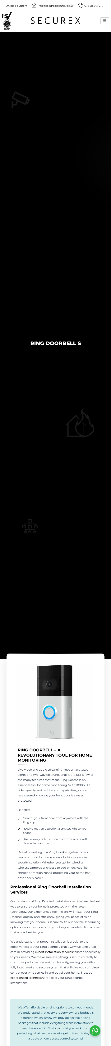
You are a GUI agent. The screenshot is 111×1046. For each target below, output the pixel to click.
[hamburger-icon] (104, 20)
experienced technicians (27, 978)
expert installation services (54, 952)
